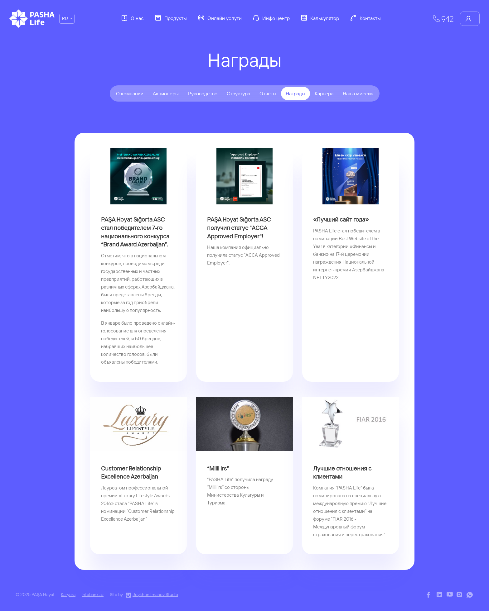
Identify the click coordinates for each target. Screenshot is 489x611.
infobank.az (93, 594)
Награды (295, 93)
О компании (129, 93)
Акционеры (166, 93)
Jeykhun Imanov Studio (155, 594)
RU (65, 18)
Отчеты (267, 93)
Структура (238, 93)
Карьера (324, 93)
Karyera (68, 594)
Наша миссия (358, 93)
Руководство (202, 93)
